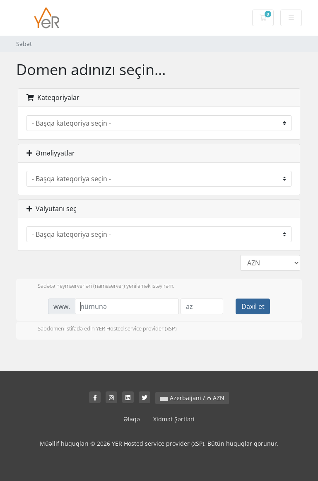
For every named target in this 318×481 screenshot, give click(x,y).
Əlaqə (131, 419)
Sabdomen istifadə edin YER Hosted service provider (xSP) (100, 329)
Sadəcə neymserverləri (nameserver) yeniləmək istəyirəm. (99, 286)
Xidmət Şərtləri (174, 419)
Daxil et (253, 306)
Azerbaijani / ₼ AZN (192, 398)
